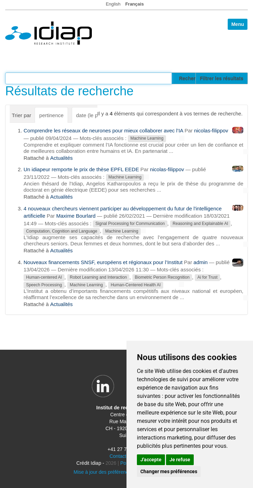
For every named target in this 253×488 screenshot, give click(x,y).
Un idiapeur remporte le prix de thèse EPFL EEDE (81, 169)
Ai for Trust (208, 277)
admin (200, 262)
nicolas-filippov (211, 130)
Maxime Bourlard (75, 216)
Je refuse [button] (179, 459)
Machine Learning (146, 138)
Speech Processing (44, 284)
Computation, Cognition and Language (61, 231)
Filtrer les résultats (221, 78)
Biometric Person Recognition (162, 277)
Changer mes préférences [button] (168, 471)
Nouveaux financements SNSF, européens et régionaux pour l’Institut (103, 262)
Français (134, 4)
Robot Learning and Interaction (98, 277)
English (113, 4)
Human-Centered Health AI (135, 284)
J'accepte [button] (151, 459)
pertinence (51, 115)
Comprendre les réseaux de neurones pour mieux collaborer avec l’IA (103, 130)
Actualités (61, 158)
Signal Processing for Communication (130, 223)
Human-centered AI (44, 277)
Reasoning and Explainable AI (200, 223)
